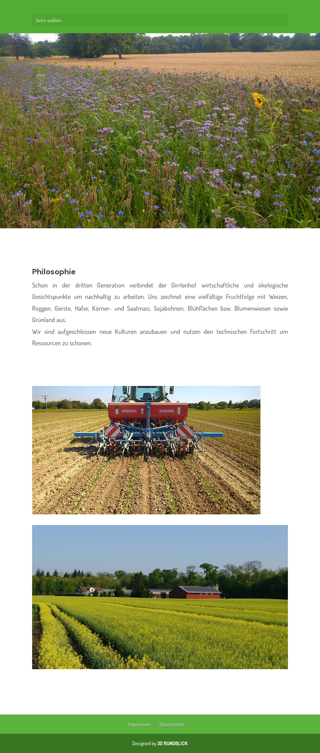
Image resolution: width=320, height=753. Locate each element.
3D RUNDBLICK (172, 743)
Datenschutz (171, 724)
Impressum (139, 724)
